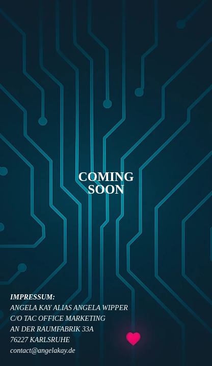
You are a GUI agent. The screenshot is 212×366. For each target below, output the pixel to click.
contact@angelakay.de (42, 350)
